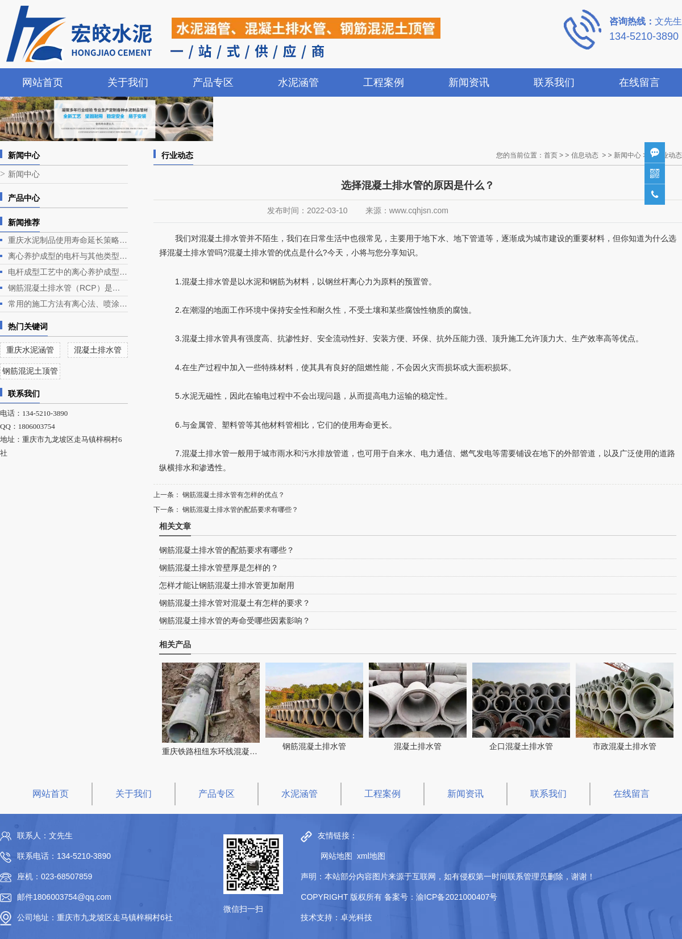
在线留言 (639, 82)
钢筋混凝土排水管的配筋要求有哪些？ (239, 510)
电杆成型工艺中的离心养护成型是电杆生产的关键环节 (68, 271)
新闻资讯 (468, 82)
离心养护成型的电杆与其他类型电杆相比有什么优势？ (68, 255)
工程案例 (383, 82)
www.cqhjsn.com (418, 210)
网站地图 (333, 856)
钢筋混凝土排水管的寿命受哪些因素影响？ (234, 620)
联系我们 (554, 82)
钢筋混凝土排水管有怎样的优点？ (233, 495)
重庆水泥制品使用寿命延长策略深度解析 (68, 240)
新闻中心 (24, 174)
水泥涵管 (298, 82)
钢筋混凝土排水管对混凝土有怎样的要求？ (234, 602)
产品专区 (213, 82)
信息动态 (584, 155)
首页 (551, 155)
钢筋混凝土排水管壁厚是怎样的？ (218, 567)
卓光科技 (356, 917)
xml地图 (371, 856)
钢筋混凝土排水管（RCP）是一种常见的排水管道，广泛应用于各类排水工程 (68, 287)
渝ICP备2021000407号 (456, 896)
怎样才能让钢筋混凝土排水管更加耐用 (226, 585)
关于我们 (127, 82)
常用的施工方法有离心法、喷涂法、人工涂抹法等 (68, 303)
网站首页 (42, 82)
